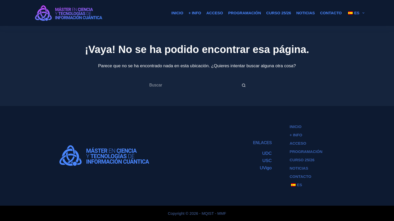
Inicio (177, 13)
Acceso (214, 13)
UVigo (266, 167)
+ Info (195, 13)
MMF (221, 213)
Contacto (331, 13)
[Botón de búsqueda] (244, 85)
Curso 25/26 (278, 13)
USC (267, 160)
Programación (244, 13)
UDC (267, 153)
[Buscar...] (192, 85)
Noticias (305, 13)
